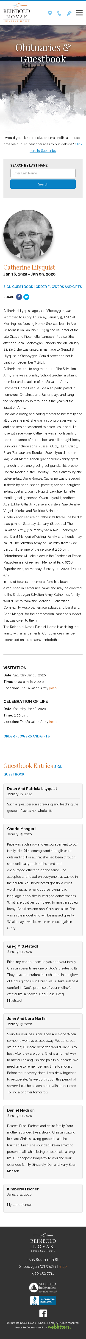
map (63, 1266)
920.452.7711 (43, 1273)
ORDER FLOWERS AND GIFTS (59, 287)
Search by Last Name (29, 165)
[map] (53, 688)
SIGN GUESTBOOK (18, 287)
